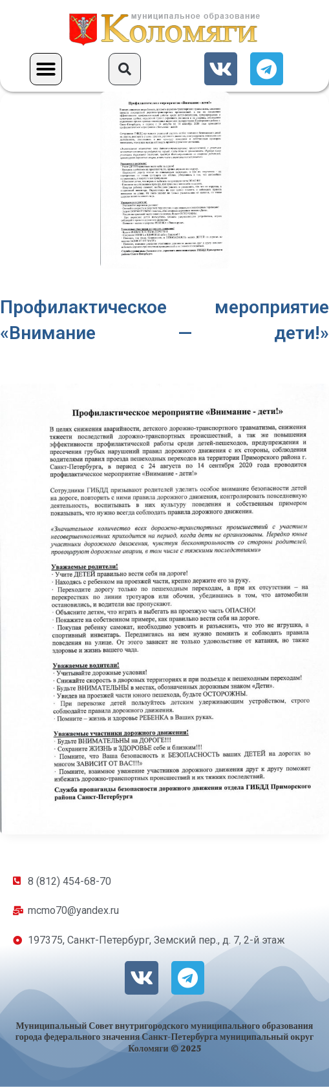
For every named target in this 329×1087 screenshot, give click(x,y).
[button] (46, 69)
